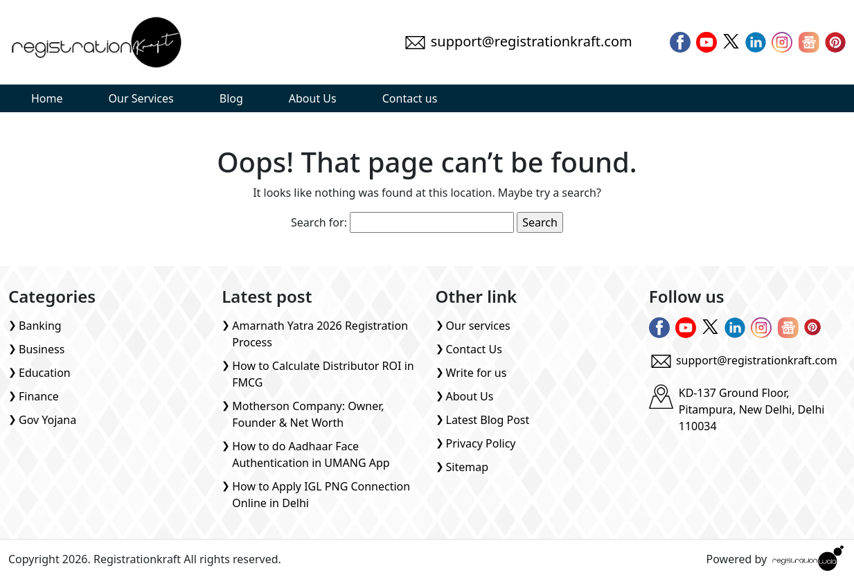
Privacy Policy (481, 443)
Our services (478, 325)
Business (41, 349)
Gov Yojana (47, 419)
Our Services (141, 98)
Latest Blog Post (488, 419)
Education (45, 372)
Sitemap (467, 467)
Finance (39, 396)
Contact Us (474, 349)
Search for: (319, 222)
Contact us (410, 98)
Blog (231, 98)
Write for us (476, 372)
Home (47, 98)
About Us (313, 98)
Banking (40, 325)
